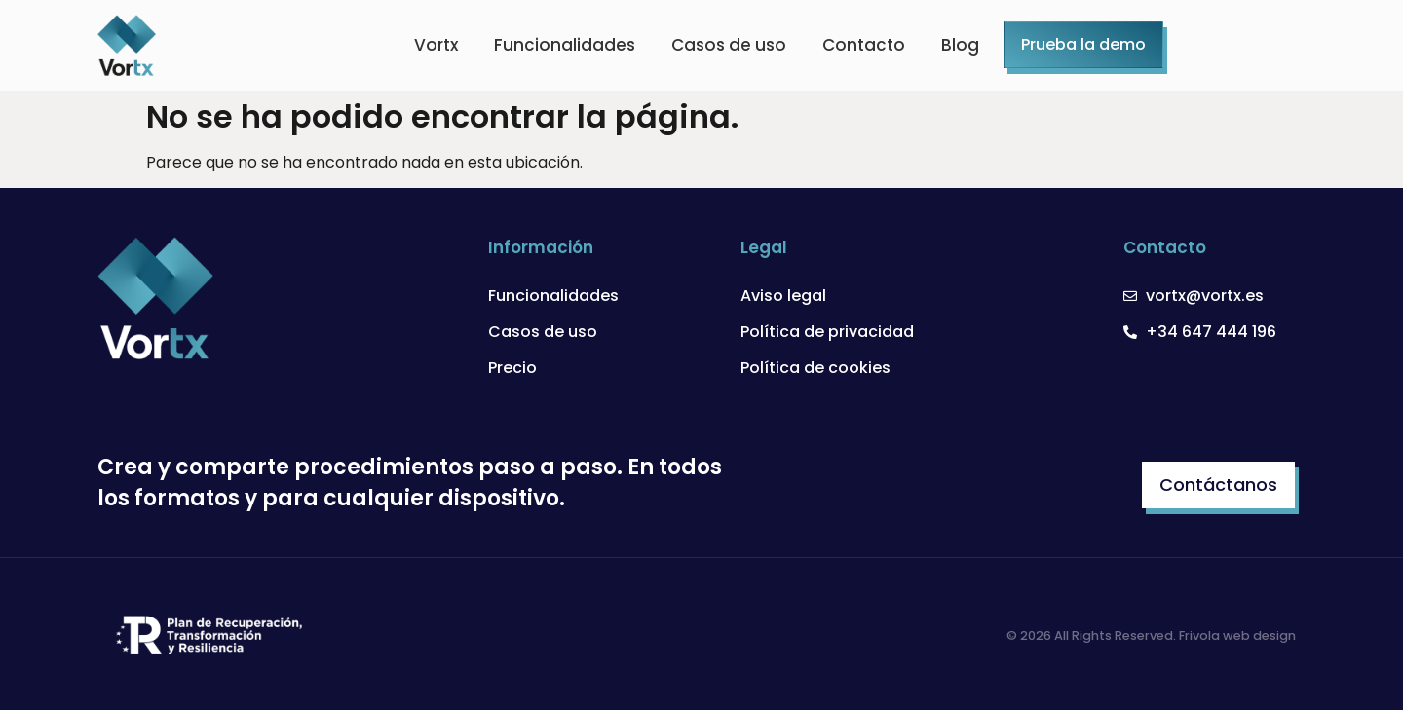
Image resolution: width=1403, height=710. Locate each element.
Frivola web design (1237, 635)
